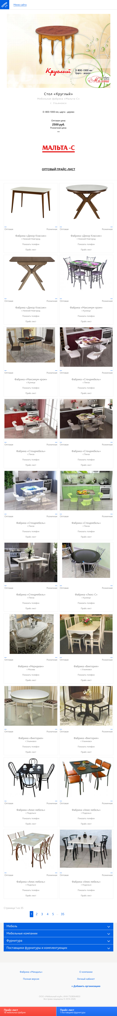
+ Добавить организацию (86, 986)
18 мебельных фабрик (15, 1011)
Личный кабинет (86, 979)
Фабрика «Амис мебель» (30, 811)
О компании (85, 971)
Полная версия (31, 979)
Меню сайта (20, 5)
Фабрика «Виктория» (86, 668)
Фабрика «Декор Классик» (30, 237)
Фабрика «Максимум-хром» (86, 309)
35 (63, 914)
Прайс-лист (31, 249)
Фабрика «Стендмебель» (86, 381)
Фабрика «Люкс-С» (86, 596)
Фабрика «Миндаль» (31, 971)
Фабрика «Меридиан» (30, 668)
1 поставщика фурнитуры (72, 1011)
